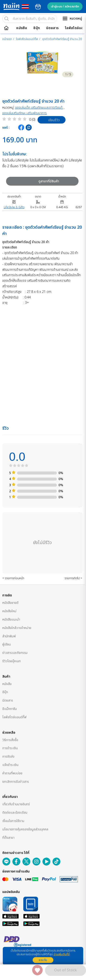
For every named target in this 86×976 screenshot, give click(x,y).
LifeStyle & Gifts (14, 207)
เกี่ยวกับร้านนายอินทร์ (16, 804)
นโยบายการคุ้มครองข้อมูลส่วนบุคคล (25, 829)
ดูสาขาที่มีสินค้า (36, 181)
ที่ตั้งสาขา (8, 837)
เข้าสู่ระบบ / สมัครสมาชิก (65, 6)
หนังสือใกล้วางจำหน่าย (16, 627)
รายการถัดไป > (73, 578)
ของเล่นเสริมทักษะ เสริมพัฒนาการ (24, 113)
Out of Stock (65, 970)
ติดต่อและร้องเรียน (14, 812)
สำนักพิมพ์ (9, 636)
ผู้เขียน (6, 644)
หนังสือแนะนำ (11, 619)
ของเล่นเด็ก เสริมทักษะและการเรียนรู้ (39, 107)
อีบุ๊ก (36, 28)
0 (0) (32, 119)
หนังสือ (21, 28)
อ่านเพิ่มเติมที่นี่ (62, 954)
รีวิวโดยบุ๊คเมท (11, 661)
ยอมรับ (43, 960)
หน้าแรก (7, 39)
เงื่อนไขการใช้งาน (13, 821)
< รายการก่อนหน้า (13, 578)
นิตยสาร (52, 28)
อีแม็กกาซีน (9, 708)
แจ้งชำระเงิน (10, 764)
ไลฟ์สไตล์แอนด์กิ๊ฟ (27, 39)
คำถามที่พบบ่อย (12, 773)
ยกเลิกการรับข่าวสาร (15, 781)
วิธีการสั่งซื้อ (10, 740)
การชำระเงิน (10, 748)
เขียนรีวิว (49, 120)
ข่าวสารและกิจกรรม (15, 652)
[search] (6, 19)
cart (38, 6)
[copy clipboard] (29, 127)
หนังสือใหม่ (9, 611)
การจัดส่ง (8, 756)
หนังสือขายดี (10, 602)
